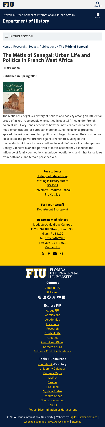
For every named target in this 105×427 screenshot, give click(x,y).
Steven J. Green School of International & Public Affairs (39, 15)
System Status (52, 391)
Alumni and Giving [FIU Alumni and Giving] (52, 342)
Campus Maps (52, 373)
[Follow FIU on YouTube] (59, 298)
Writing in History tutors (52, 181)
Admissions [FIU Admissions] (52, 315)
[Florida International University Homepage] (28, 4)
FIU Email (52, 387)
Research (19, 46)
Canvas (52, 382)
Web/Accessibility (58, 422)
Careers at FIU (52, 347)
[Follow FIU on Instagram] (40, 298)
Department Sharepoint (52, 209)
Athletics (52, 338)
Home (6, 46)
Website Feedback (35, 422)
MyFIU (52, 378)
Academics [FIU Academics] (52, 319)
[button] (97, 4)
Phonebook (45, 364)
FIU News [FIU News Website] (52, 292)
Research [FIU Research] (52, 329)
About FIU (52, 310)
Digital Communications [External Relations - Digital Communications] (83, 417)
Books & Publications (42, 46)
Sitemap (76, 422)
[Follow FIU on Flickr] (64, 298)
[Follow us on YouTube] (55, 254)
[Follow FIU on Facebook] (49, 298)
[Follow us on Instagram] (61, 254)
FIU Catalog (52, 194)
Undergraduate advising (52, 176)
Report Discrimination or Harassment (52, 410)
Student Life (53, 333)
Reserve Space (52, 396)
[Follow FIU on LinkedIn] (45, 298)
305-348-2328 (55, 238)
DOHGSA (52, 185)
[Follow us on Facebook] (49, 254)
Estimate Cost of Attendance (52, 351)
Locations (52, 324)
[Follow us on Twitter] (43, 254)
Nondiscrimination (52, 400)
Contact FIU (52, 288)
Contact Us (52, 247)
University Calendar (52, 368)
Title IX (52, 405)
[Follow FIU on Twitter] (54, 298)
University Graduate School (53, 190)
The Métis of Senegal (73, 46)
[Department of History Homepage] (26, 22)
